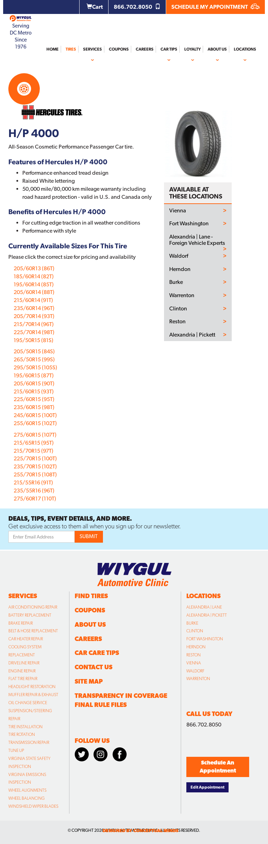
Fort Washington (189, 223)
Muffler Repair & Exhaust (33, 694)
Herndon (180, 269)
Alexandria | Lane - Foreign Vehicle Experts (197, 240)
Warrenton (181, 295)
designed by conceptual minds (140, 830)
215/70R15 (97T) (33, 450)
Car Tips (169, 49)
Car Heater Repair (25, 638)
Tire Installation (25, 726)
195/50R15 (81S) (33, 340)
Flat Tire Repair (22, 678)
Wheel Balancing (26, 798)
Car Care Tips (97, 652)
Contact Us (93, 667)
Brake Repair (20, 623)
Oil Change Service (27, 702)
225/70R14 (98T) (34, 332)
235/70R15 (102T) (35, 466)
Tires (71, 49)
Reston (177, 321)
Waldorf (178, 256)
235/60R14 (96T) (34, 308)
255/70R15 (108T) (35, 474)
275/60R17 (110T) (35, 498)
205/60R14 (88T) (34, 292)
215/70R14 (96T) (34, 324)
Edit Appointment (207, 787)
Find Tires (91, 596)
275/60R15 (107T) (35, 434)
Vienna (177, 211)
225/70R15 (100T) (35, 458)
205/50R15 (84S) (34, 351)
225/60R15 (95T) (34, 399)
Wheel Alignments (27, 790)
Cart (95, 6)
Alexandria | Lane (204, 607)
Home (52, 49)
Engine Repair (22, 671)
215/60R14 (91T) (33, 300)
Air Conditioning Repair (32, 607)
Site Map (89, 681)
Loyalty (192, 49)
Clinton (178, 309)
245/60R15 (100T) (35, 415)
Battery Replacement (29, 615)
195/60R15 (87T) (34, 375)
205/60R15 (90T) (34, 383)
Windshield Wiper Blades (33, 806)
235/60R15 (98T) (34, 407)
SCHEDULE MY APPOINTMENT (215, 6)
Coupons (119, 49)
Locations (245, 49)
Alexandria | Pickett (192, 335)
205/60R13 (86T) (34, 268)
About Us (217, 49)
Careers (145, 49)
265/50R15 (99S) (34, 359)
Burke (176, 282)
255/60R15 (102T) (35, 423)
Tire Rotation (21, 734)
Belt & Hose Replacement (33, 630)
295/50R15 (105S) (35, 367)
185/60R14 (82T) (34, 276)
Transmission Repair (28, 742)
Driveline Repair (23, 663)
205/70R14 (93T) (34, 316)
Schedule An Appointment (218, 766)
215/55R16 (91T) (33, 482)
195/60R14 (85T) (34, 284)
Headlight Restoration (31, 686)
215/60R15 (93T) (34, 391)
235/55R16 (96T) (34, 490)
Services (92, 49)
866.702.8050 (137, 6)
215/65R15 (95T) (34, 442)
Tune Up (16, 750)
